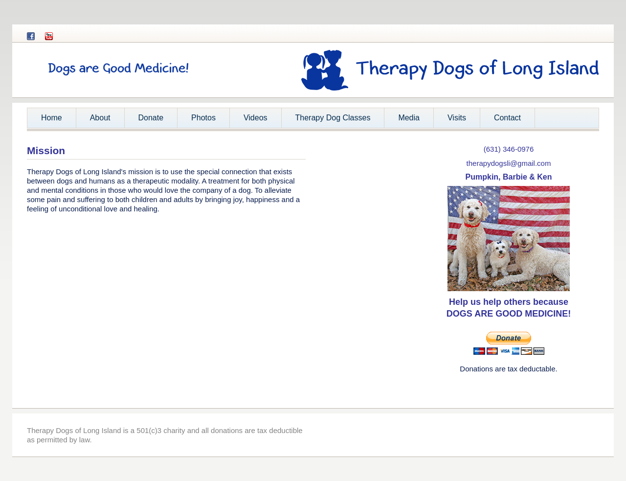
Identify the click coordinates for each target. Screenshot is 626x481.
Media (409, 118)
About (96, 121)
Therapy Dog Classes (333, 118)
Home (51, 118)
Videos (256, 118)
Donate (151, 118)
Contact (507, 118)
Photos (203, 118)
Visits (456, 118)
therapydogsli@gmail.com (509, 163)
